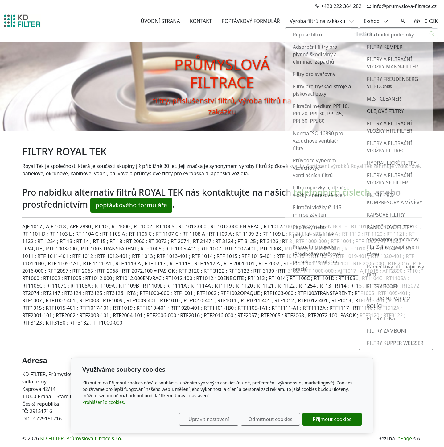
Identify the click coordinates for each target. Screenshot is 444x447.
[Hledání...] (388, 33)
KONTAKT (201, 21)
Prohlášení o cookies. (103, 402)
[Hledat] (432, 33)
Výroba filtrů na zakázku (322, 21)
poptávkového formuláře (131, 205)
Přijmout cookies (332, 419)
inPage (404, 438)
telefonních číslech (332, 192)
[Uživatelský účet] (402, 21)
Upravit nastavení (208, 419)
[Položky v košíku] (416, 21)
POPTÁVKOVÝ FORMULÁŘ (251, 21)
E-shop (376, 21)
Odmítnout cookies (271, 419)
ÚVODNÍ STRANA (160, 21)
